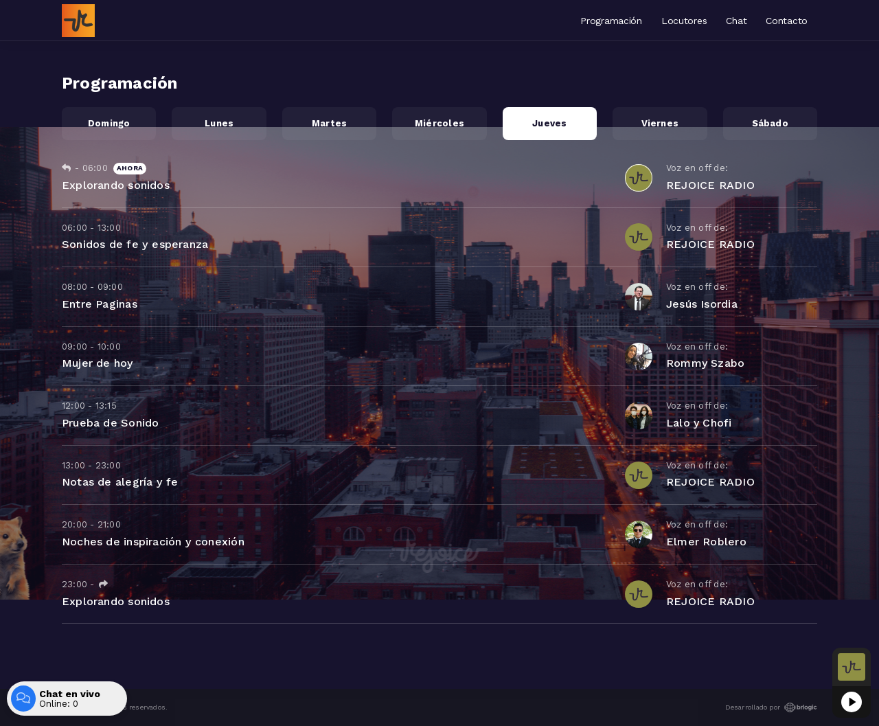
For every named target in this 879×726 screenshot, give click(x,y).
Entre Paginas (99, 303)
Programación (611, 20)
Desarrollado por (771, 707)
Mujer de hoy (98, 363)
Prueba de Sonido (110, 422)
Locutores (684, 20)
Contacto (787, 20)
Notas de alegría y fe (120, 481)
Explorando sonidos (116, 185)
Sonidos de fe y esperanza (135, 244)
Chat (736, 20)
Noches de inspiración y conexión (153, 541)
